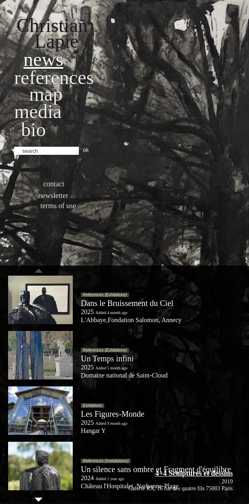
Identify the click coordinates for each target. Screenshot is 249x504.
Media (37, 111)
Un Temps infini (107, 358)
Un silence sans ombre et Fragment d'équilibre (156, 469)
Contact (53, 184)
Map (46, 94)
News (43, 59)
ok (86, 150)
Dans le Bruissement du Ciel (127, 303)
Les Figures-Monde (112, 413)
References (54, 77)
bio (33, 129)
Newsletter (53, 196)
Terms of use (58, 206)
